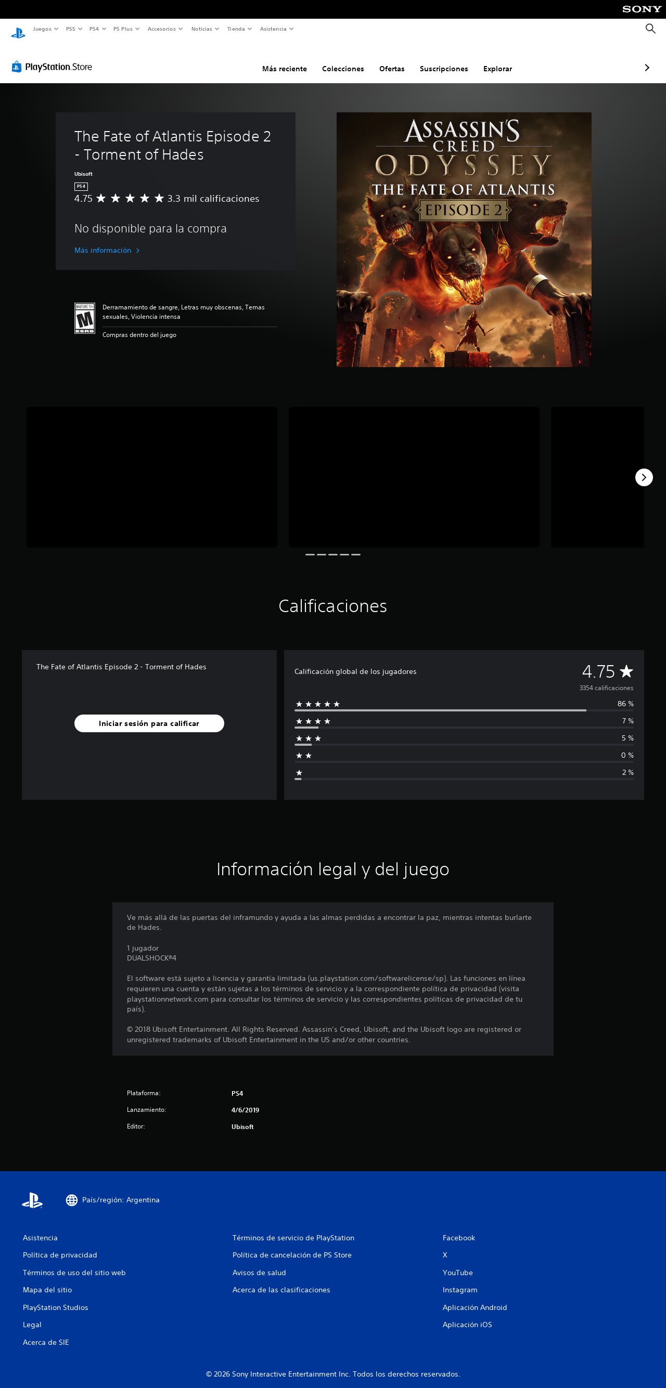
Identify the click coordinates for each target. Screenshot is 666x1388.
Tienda (236, 28)
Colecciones (288, 58)
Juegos (42, 28)
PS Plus (123, 28)
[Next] (644, 467)
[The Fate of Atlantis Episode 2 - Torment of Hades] (152, 467)
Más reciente (229, 58)
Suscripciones (389, 58)
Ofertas (337, 58)
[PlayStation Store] (54, 56)
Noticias (202, 28)
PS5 (71, 28)
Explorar (442, 58)
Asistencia (273, 28)
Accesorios (162, 28)
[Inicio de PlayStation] (18, 29)
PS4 (94, 28)
